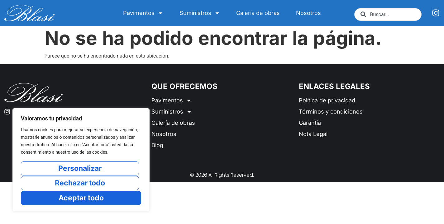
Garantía (310, 122)
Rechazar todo (80, 183)
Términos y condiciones (331, 111)
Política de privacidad (327, 100)
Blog (157, 145)
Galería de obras (258, 13)
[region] (81, 161)
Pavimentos (143, 13)
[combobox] (388, 14)
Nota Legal (313, 134)
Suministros (199, 13)
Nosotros (308, 13)
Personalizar (80, 169)
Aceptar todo (81, 197)
